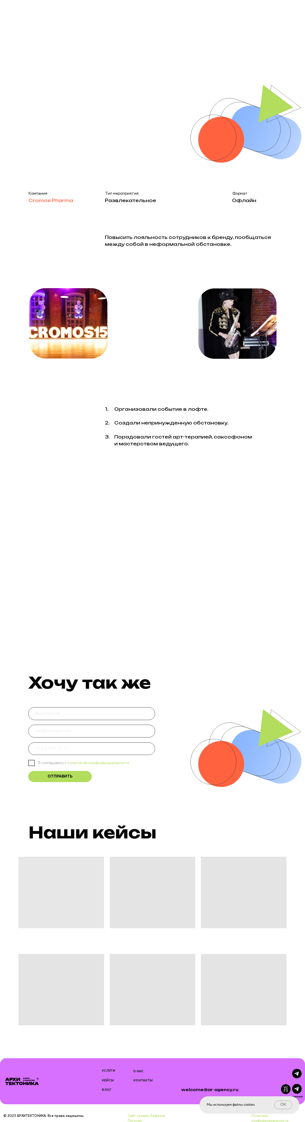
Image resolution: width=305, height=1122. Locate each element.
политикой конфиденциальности (97, 763)
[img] (297, 1088)
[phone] (91, 748)
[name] (91, 713)
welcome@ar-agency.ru (209, 1089)
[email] (91, 731)
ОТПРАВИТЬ (60, 776)
